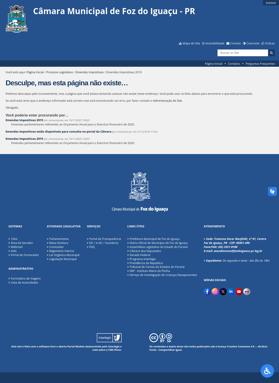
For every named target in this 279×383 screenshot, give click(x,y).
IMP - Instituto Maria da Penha (148, 271)
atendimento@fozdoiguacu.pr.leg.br (238, 251)
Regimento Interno (60, 251)
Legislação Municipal (62, 259)
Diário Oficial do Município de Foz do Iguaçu (157, 243)
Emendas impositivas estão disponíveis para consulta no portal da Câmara (58, 131)
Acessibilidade (214, 43)
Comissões (55, 247)
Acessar (271, 3)
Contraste (252, 43)
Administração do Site (167, 101)
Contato (235, 43)
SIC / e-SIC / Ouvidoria (102, 243)
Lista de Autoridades (24, 282)
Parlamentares (58, 239)
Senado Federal (138, 255)
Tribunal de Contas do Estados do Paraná (155, 267)
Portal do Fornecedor (25, 255)
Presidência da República (145, 263)
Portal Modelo (76, 346)
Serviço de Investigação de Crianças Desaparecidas (162, 275)
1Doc (14, 239)
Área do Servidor (22, 243)
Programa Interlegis (141, 259)
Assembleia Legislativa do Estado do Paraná (157, 247)
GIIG (14, 251)
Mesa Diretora (57, 243)
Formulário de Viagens (25, 278)
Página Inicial (213, 64)
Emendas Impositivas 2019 (24, 120)
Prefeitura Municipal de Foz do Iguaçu (153, 239)
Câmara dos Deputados (144, 251)
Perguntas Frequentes (260, 64)
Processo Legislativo (59, 72)
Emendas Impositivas (90, 72)
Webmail (16, 247)
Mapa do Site (191, 43)
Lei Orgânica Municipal (63, 255)
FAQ (91, 247)
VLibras (270, 43)
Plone (117, 349)
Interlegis (114, 346)
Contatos (234, 64)
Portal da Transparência (104, 239)
